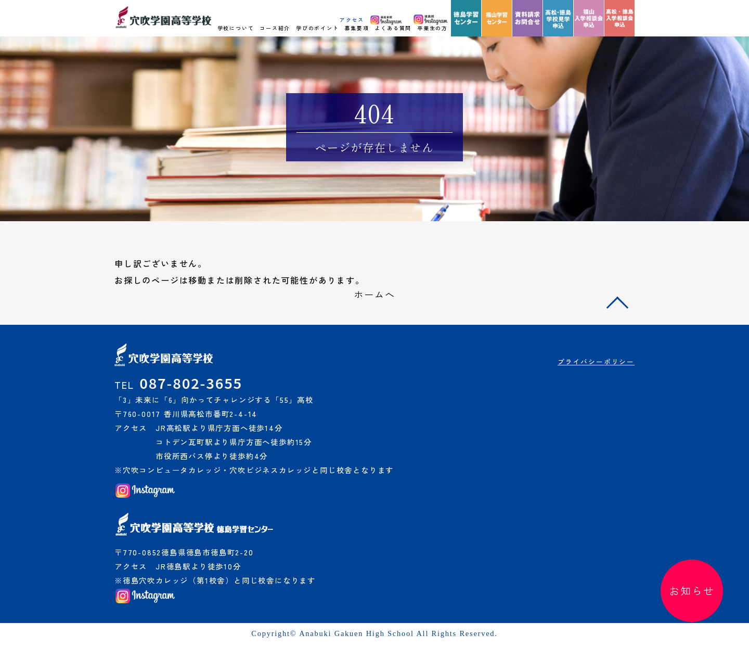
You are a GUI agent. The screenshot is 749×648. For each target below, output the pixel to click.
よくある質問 (392, 28)
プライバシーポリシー (596, 361)
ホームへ (374, 294)
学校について (235, 28)
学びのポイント (317, 28)
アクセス (352, 20)
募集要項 (356, 28)
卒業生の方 (432, 28)
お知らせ (691, 590)
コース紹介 (275, 28)
